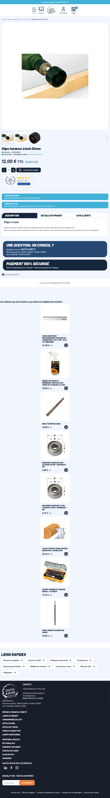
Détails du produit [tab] (51, 215)
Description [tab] (12, 215)
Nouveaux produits (12, 666)
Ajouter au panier (28, 169)
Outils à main (8, 723)
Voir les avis (24, 184)
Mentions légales (11, 660)
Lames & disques (10, 716)
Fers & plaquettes (11, 731)
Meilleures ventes (38, 666)
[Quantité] (8, 170)
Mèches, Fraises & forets (14, 712)
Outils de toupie (10, 727)
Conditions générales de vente (48, 792)
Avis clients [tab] (83, 215)
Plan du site (85, 666)
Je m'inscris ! (27, 783)
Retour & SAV (34, 660)
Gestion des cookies (91, 792)
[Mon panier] (73, 10)
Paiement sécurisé (59, 660)
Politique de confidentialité (72, 792)
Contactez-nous (63, 666)
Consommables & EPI (12, 719)
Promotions (82, 660)
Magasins (7, 672)
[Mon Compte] (63, 10)
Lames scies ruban (11, 734)
